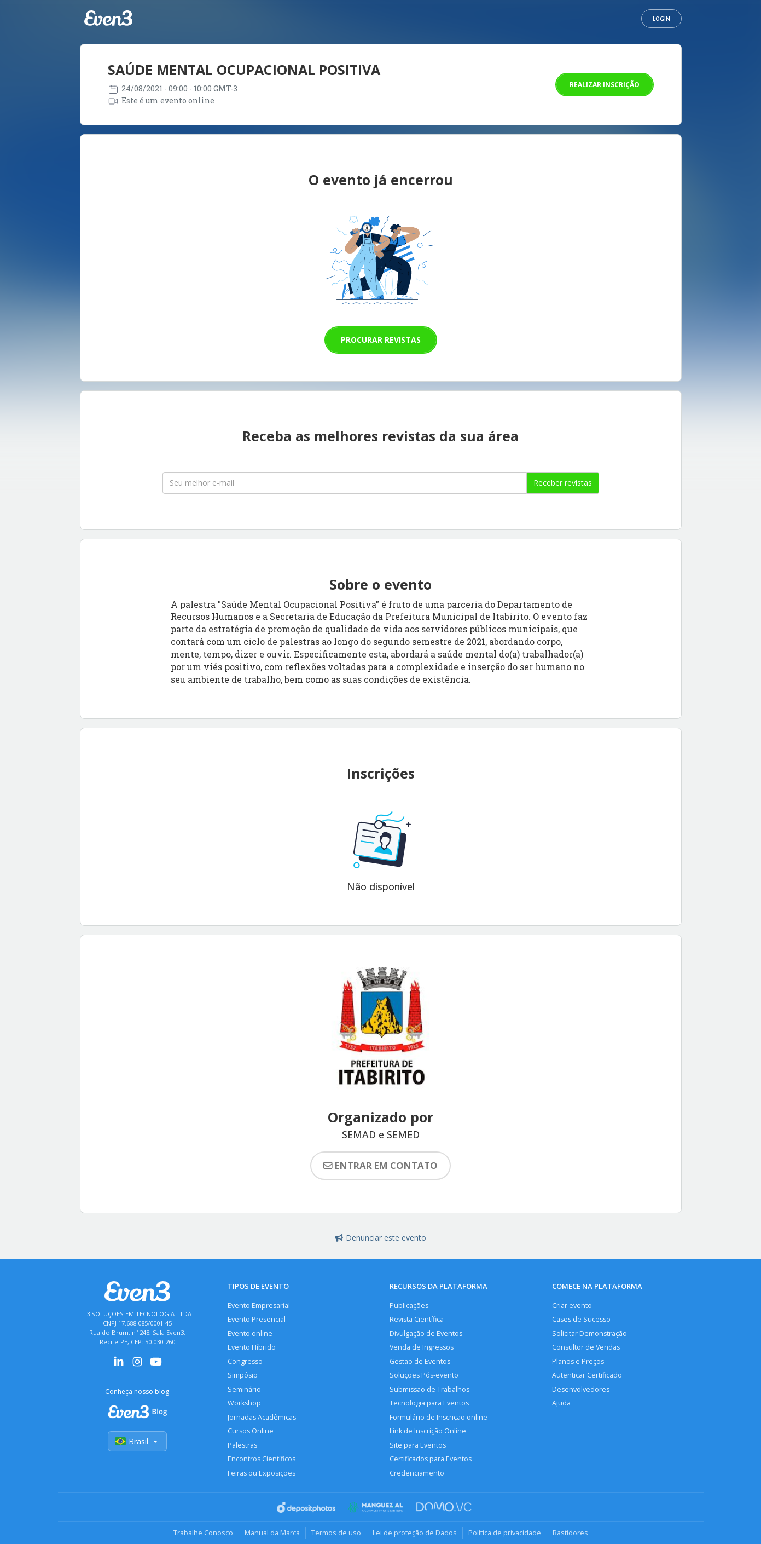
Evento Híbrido (252, 1347)
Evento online (250, 1333)
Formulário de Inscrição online (438, 1417)
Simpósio (243, 1375)
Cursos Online (251, 1431)
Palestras (242, 1445)
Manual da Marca (272, 1532)
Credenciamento (417, 1473)
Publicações (409, 1305)
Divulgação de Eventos (426, 1333)
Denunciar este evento (380, 1237)
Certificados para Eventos (431, 1459)
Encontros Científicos (261, 1459)
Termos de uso (336, 1532)
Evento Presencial (257, 1319)
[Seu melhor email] (344, 483)
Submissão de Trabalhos (429, 1389)
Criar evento (572, 1305)
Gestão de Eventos (420, 1361)
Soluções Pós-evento (424, 1375)
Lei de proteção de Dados (415, 1532)
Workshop (244, 1403)
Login (661, 18)
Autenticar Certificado (587, 1375)
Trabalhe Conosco (203, 1532)
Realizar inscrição (605, 84)
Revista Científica (417, 1319)
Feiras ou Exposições (261, 1473)
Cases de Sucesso (581, 1319)
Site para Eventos (418, 1445)
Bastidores (570, 1532)
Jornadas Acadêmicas (262, 1417)
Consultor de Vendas (586, 1347)
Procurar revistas (381, 340)
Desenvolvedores (580, 1389)
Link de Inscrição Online (428, 1431)
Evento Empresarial (259, 1305)
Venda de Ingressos (422, 1347)
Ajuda (561, 1403)
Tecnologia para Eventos (429, 1403)
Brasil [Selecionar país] (137, 1441)
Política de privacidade (504, 1532)
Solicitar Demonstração (589, 1333)
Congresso (245, 1361)
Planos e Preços (578, 1361)
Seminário (244, 1389)
